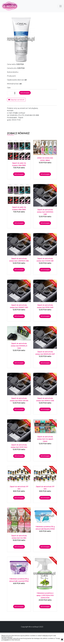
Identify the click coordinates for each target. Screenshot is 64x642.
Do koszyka (24, 93)
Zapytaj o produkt (16, 100)
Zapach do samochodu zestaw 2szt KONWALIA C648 (19, 346)
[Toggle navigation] (60, 6)
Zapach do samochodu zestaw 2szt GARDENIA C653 (45, 212)
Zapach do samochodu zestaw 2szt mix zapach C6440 (45, 439)
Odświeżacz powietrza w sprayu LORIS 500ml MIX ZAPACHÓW (45, 595)
